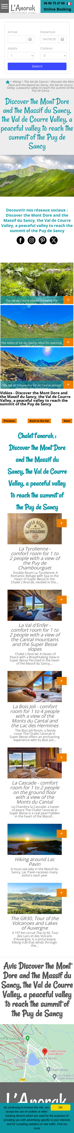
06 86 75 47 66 (54, 3)
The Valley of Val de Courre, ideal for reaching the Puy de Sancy (31, 344)
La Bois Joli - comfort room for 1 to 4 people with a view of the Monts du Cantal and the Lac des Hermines (34, 716)
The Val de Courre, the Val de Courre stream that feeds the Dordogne (31, 386)
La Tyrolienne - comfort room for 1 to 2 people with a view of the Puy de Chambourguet (34, 558)
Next (67, 421)
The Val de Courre (36, 81)
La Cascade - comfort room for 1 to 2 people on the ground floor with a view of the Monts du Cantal (34, 792)
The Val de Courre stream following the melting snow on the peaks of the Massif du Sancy (31, 304)
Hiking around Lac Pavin (34, 861)
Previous (9, 421)
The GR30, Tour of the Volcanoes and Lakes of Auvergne (34, 923)
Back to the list (39, 421)
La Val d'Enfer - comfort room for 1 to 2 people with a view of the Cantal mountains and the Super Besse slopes (34, 637)
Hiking (16, 81)
